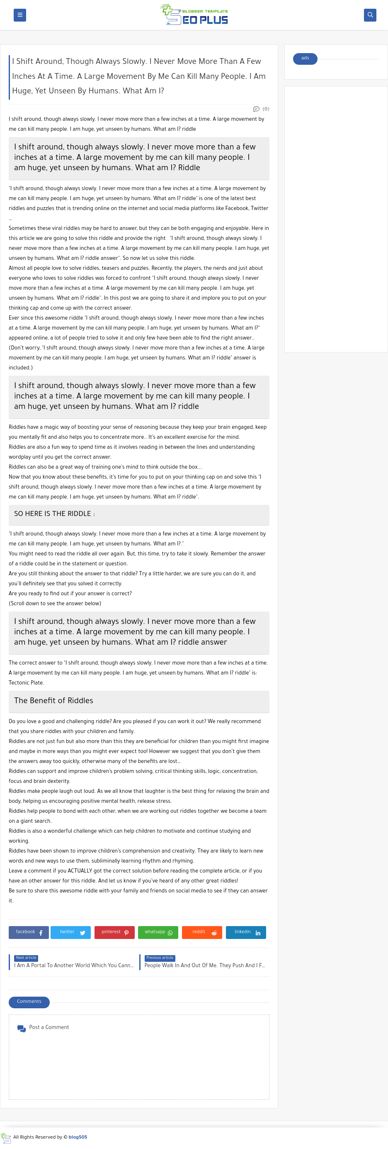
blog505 (78, 1138)
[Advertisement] (336, 219)
